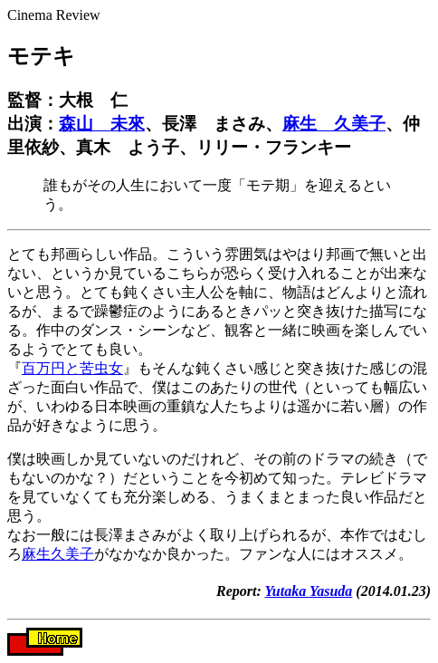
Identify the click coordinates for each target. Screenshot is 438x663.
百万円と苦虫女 (72, 368)
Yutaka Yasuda (309, 591)
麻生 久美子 (334, 123)
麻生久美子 (58, 554)
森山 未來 (102, 123)
